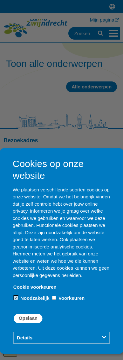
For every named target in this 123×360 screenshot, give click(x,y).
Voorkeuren (68, 298)
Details (24, 337)
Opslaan (28, 318)
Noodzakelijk (32, 298)
